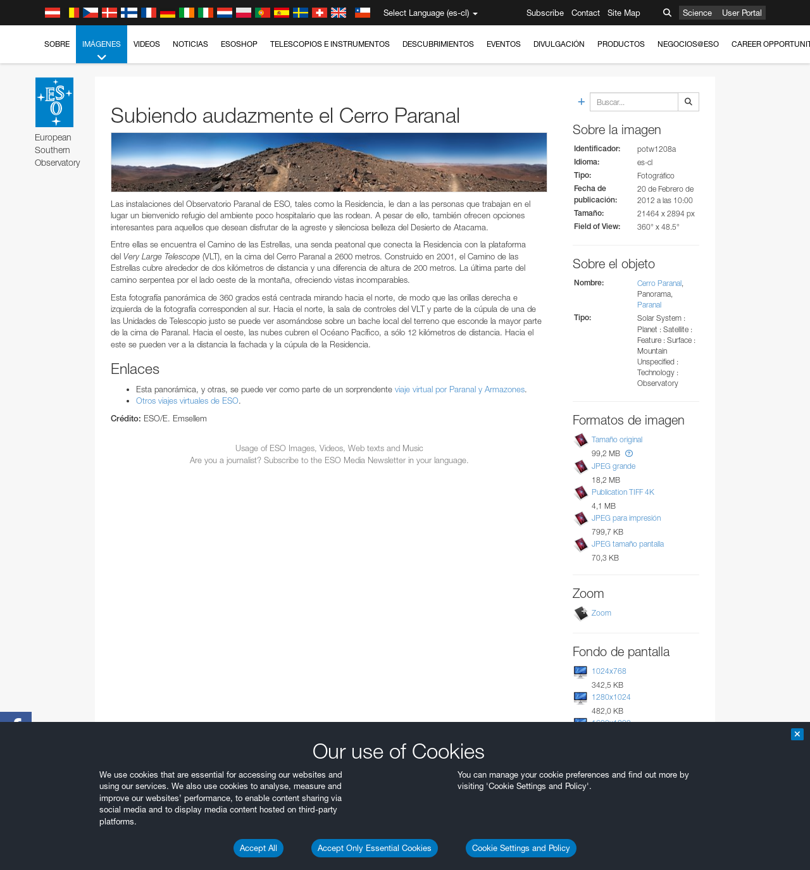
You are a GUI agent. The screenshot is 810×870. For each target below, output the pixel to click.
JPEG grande (613, 466)
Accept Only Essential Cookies (375, 848)
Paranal (649, 304)
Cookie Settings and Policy (521, 848)
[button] (629, 453)
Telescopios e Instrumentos (330, 44)
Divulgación (559, 44)
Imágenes (101, 51)
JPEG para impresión (626, 518)
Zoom (601, 613)
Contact (585, 13)
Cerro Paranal (659, 283)
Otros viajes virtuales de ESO (187, 400)
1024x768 (609, 671)
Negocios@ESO (688, 44)
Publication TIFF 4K (623, 492)
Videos (147, 44)
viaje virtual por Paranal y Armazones (460, 389)
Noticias (190, 44)
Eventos (504, 44)
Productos (621, 44)
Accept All (258, 848)
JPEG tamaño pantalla (628, 544)
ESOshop (239, 44)
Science (697, 13)
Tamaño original (617, 439)
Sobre (57, 44)
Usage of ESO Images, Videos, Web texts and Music (329, 448)
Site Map (624, 13)
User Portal (742, 13)
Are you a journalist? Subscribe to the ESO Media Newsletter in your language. (329, 460)
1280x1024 (611, 697)
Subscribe (545, 13)
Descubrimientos (438, 44)
